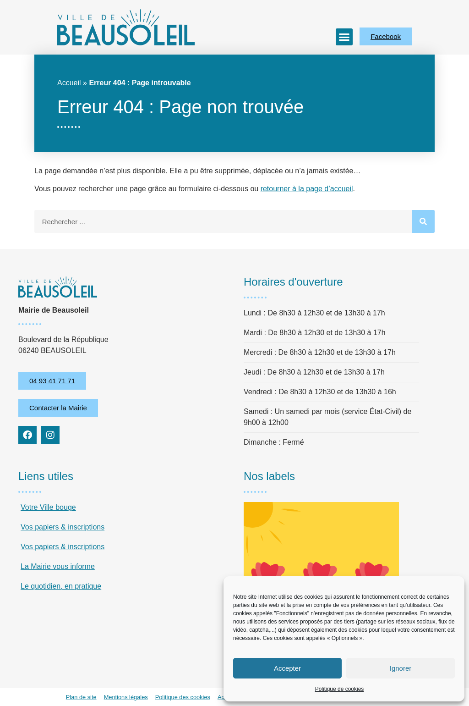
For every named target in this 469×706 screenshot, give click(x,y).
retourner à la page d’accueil (307, 189)
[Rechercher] (423, 221)
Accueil (69, 83)
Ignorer (401, 668)
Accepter (287, 668)
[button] (344, 37)
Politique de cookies (339, 689)
